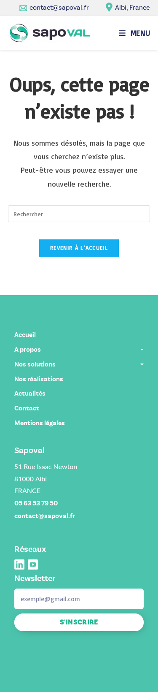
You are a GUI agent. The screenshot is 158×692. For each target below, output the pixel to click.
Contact (26, 408)
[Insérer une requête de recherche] (79, 213)
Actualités (30, 393)
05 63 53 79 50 (36, 503)
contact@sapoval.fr (59, 7)
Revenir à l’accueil (79, 247)
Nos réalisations (38, 379)
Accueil (25, 335)
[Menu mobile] (134, 33)
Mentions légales (39, 423)
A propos (79, 349)
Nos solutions (79, 364)
